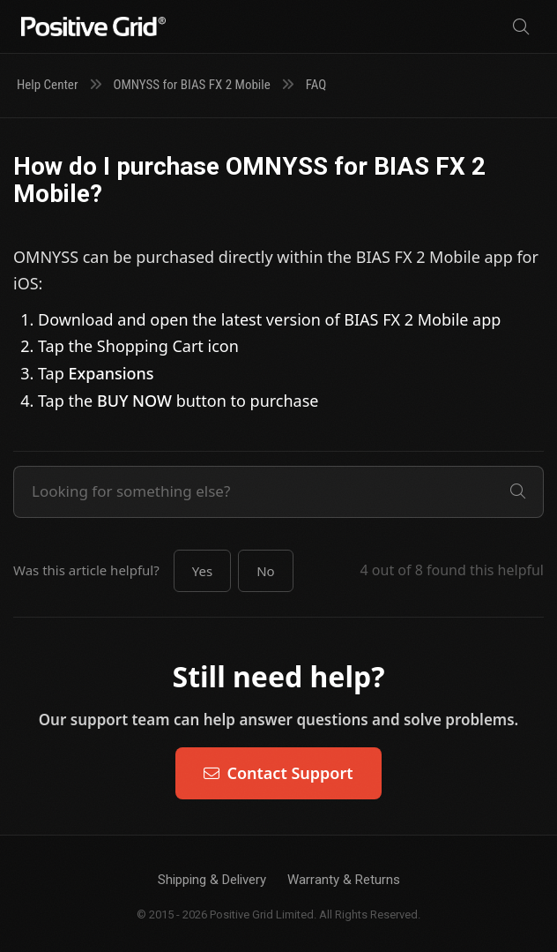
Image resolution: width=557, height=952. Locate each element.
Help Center (47, 85)
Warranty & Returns (343, 880)
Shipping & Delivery (212, 880)
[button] (202, 571)
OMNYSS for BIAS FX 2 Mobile (191, 85)
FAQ (316, 85)
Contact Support (278, 772)
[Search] (521, 27)
